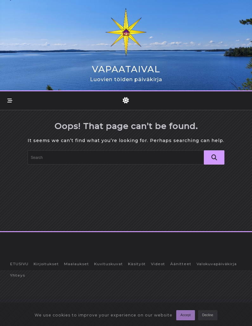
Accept (185, 317)
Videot (158, 302)
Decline (207, 317)
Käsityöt (137, 302)
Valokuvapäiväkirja (217, 302)
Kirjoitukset (46, 302)
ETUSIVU (19, 302)
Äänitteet (180, 302)
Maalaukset (76, 302)
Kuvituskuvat (108, 302)
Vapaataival (126, 69)
